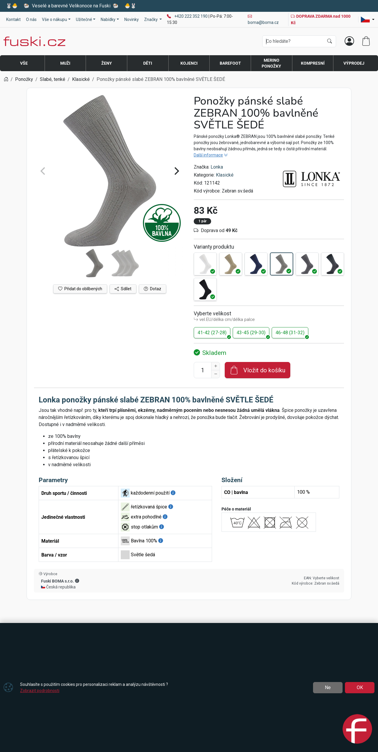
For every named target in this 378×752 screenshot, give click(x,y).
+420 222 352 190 (191, 16)
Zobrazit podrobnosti (39, 690)
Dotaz (152, 288)
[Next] (176, 170)
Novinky (131, 19)
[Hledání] (293, 41)
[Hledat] (329, 41)
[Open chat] (357, 728)
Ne (328, 687)
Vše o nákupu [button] (54, 19)
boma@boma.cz (263, 19)
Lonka (217, 167)
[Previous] (43, 170)
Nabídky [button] (108, 19)
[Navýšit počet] (215, 366)
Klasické (225, 175)
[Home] (6, 79)
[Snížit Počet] (215, 374)
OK (360, 687)
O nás (31, 19)
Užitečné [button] (84, 19)
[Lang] (367, 19)
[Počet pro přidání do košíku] (202, 370)
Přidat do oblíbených (80, 288)
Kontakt (13, 19)
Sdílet (123, 288)
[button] (77, 580)
